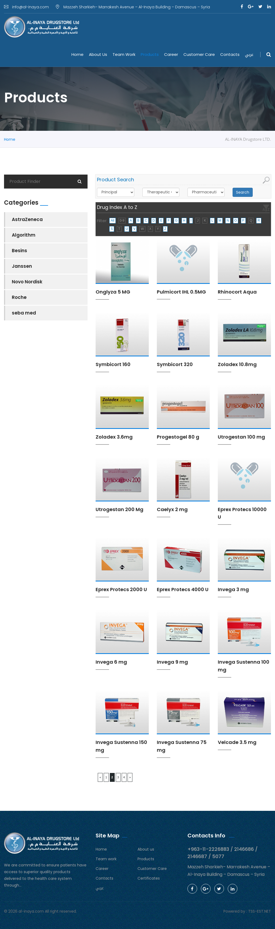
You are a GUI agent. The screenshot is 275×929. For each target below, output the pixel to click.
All (112, 220)
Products (150, 54)
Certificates (149, 878)
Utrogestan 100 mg (241, 436)
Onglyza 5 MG (113, 291)
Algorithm (23, 235)
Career (171, 54)
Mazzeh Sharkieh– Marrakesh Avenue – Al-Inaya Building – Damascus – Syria (132, 7)
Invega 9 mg (172, 662)
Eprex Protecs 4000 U (182, 589)
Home (77, 54)
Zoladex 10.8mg (237, 364)
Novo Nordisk (27, 282)
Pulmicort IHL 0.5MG (181, 291)
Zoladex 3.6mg (114, 436)
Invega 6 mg (111, 662)
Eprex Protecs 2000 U (121, 589)
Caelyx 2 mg (172, 509)
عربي (249, 54)
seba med (24, 313)
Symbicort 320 (175, 364)
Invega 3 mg (233, 589)
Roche (19, 297)
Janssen (22, 266)
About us (98, 54)
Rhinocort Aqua (237, 291)
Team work (124, 54)
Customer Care (199, 54)
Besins (19, 250)
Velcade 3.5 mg (237, 742)
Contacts (230, 54)
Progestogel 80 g (178, 436)
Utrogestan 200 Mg (119, 509)
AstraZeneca (27, 219)
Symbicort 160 (113, 364)
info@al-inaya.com (26, 7)
